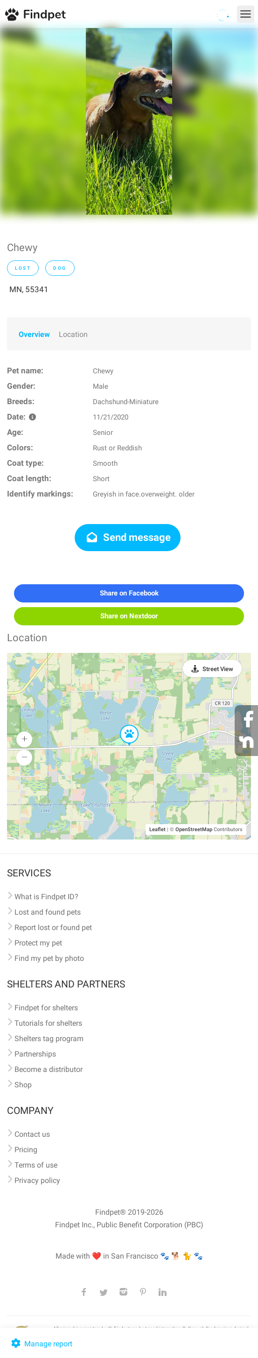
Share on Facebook (129, 593)
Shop (23, 1084)
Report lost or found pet (53, 927)
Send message (127, 537)
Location (73, 334)
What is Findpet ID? (46, 896)
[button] (123, 725)
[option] (129, 121)
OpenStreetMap (193, 829)
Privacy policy (37, 1180)
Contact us (32, 1134)
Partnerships (35, 1054)
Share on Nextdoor (129, 616)
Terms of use (35, 1165)
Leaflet (157, 829)
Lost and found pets (47, 912)
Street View (217, 668)
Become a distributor (48, 1069)
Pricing (25, 1149)
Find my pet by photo (49, 958)
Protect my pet (38, 942)
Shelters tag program (49, 1038)
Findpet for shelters (46, 1007)
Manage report (40, 1343)
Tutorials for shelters (48, 1023)
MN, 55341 (29, 289)
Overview (34, 334)
